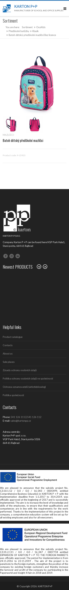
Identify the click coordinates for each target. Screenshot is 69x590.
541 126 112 (34, 417)
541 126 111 (18, 417)
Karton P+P (25, 6)
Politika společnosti (13, 395)
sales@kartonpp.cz (20, 420)
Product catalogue (12, 336)
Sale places (9, 361)
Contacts (8, 345)
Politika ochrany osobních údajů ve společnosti (28, 378)
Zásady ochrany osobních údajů (20, 370)
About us (8, 353)
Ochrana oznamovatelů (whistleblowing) (24, 386)
